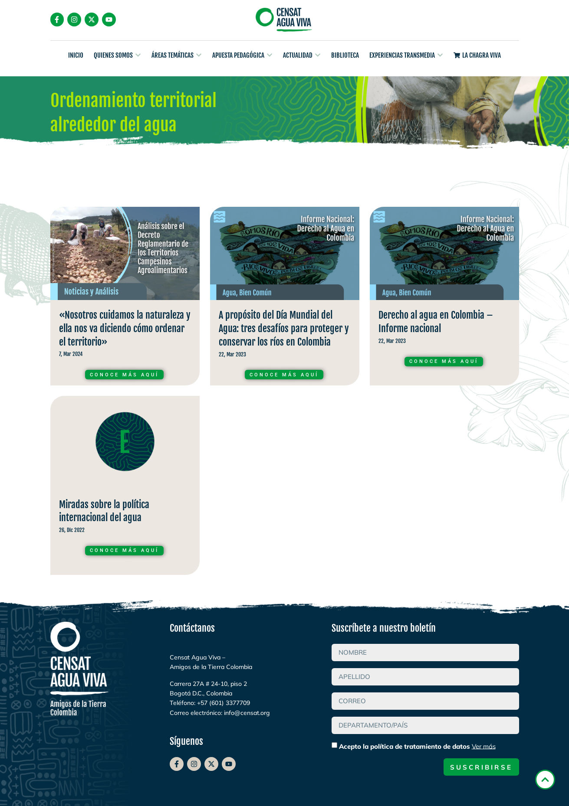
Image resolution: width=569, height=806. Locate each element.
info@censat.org (247, 713)
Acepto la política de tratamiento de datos (417, 746)
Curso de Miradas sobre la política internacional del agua (125, 487)
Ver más (484, 746)
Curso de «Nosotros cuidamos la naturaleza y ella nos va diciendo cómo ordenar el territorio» (125, 298)
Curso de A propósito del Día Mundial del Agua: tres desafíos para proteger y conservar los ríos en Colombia (284, 298)
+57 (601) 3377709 (223, 703)
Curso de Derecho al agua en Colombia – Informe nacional (444, 298)
